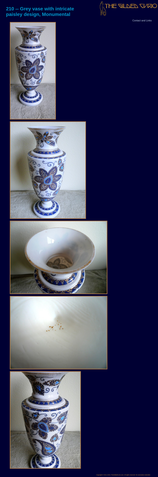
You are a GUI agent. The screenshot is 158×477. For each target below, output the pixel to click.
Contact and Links (142, 20)
